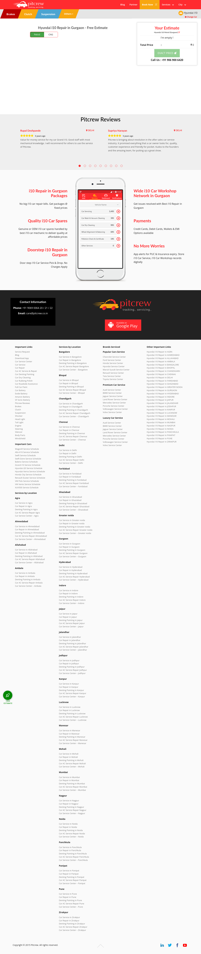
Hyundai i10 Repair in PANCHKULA (163, 432)
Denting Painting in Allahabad (29, 556)
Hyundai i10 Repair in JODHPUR (161, 406)
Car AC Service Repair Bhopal (72, 389)
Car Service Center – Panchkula (73, 860)
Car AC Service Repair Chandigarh (74, 413)
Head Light (20, 419)
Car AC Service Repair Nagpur (72, 810)
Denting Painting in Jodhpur (72, 666)
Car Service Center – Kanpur (72, 696)
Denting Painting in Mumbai (72, 783)
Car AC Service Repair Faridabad (74, 483)
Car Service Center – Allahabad (29, 562)
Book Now (149, 4)
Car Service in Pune (68, 893)
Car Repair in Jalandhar (69, 640)
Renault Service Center (113, 372)
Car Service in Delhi (68, 450)
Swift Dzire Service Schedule (28, 458)
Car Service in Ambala (25, 573)
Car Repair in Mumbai (69, 780)
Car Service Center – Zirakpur (72, 930)
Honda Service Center (113, 363)
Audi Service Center (112, 389)
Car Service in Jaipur (68, 613)
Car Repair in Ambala (25, 576)
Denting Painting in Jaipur (71, 620)
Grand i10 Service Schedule (27, 465)
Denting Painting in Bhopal (71, 386)
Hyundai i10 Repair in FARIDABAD (162, 380)
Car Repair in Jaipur (68, 617)
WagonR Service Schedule (27, 449)
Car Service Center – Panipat (72, 883)
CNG (51, 34)
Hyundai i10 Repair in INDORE (161, 396)
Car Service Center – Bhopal (72, 393)
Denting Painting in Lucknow (72, 713)
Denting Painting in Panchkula (73, 853)
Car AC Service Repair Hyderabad (74, 576)
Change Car (191, 17)
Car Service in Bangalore (70, 356)
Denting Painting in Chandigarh (73, 410)
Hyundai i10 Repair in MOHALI (161, 419)
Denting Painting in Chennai (72, 433)
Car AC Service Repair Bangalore (74, 366)
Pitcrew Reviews (100, 119)
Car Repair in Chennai (69, 430)
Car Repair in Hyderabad (70, 570)
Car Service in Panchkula (70, 847)
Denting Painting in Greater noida (74, 526)
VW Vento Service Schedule (27, 484)
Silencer (18, 432)
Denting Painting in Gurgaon (72, 550)
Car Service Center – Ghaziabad (73, 509)
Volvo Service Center (112, 412)
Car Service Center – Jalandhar (73, 649)
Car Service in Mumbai (69, 777)
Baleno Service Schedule (26, 461)
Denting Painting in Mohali (71, 760)
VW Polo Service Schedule (27, 481)
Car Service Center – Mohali (72, 766)
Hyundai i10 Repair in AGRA (159, 351)
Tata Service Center (112, 376)
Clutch (18, 409)
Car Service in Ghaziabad (70, 497)
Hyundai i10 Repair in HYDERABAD (163, 393)
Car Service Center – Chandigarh (74, 416)
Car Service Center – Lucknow (72, 720)
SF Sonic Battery (22, 399)
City (182, 4)
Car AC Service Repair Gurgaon (73, 553)
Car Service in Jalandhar (70, 637)
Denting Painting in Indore (71, 596)
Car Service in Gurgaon (69, 543)
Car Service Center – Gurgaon (72, 556)
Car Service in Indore (68, 590)
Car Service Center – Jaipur (71, 626)
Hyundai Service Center (114, 366)
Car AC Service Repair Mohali (72, 763)
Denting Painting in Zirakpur (72, 923)
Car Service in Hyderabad (70, 567)
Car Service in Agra (23, 503)
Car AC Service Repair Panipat (73, 880)
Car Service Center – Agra (27, 515)
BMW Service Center (112, 393)
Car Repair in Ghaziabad (70, 500)
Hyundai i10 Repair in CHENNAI (161, 374)
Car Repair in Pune (67, 897)
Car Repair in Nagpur (69, 803)
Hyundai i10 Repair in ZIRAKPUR (162, 441)
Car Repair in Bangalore (70, 360)
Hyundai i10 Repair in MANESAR (162, 416)
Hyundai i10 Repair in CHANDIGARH (163, 371)
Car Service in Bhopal (69, 380)
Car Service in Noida (68, 823)
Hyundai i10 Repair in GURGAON (162, 390)
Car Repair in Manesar (69, 733)
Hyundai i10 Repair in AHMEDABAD (163, 355)
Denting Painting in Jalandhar (72, 643)
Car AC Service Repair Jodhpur (73, 670)
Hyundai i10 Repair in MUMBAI (161, 422)
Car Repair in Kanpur (68, 687)
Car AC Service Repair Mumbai (73, 786)
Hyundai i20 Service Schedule (28, 468)
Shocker (19, 416)
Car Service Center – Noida (71, 836)
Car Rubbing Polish (24, 380)
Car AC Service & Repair (26, 371)
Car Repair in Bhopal (68, 383)
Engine (18, 425)
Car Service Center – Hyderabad (74, 579)
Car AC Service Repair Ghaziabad (74, 506)
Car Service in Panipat (69, 870)
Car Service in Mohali (68, 753)
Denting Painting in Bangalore (73, 363)
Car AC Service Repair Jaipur (72, 623)
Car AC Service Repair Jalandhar (73, 646)
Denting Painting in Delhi (70, 456)
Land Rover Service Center (115, 399)
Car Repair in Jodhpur (69, 663)
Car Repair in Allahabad (26, 553)
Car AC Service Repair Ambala (29, 582)
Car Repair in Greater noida (71, 523)
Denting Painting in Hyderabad (73, 573)
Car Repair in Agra (23, 506)
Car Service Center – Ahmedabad (30, 539)
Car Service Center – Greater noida (75, 533)
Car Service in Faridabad (70, 473)
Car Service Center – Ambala (28, 586)
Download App (22, 358)
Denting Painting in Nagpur (71, 807)
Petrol (37, 34)
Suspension (20, 412)
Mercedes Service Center (114, 402)
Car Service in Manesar (69, 730)
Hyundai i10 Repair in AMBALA (161, 361)
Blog (122, 4)
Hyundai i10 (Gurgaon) (167, 32)
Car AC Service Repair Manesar (73, 740)
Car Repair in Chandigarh (70, 406)
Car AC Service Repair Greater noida (75, 530)
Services (168, 4)
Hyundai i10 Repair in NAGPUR (161, 425)
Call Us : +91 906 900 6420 (167, 60)
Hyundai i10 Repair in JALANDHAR (162, 403)
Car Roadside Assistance (26, 383)
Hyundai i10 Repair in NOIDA (160, 428)
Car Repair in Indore (68, 593)
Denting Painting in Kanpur (71, 690)
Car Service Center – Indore (71, 603)
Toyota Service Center (113, 379)
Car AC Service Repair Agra (27, 512)
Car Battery (20, 390)
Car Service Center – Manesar (72, 743)
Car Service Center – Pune (71, 906)
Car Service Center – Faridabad (73, 486)
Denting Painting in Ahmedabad (30, 532)
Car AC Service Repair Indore (72, 600)
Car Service (20, 364)
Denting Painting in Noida (71, 830)
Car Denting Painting (24, 374)
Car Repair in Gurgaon (69, 546)
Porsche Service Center (113, 405)
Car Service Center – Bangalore (73, 369)
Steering (19, 428)
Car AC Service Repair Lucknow (73, 716)
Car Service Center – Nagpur (72, 813)
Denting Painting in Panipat (71, 877)
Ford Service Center (112, 360)
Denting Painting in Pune (70, 900)
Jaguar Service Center (113, 396)
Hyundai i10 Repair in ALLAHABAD (163, 358)
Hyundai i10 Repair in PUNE (160, 438)
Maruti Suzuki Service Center (116, 369)
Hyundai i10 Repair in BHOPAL (161, 367)
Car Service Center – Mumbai (72, 790)
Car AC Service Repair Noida (72, 833)
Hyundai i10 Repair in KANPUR (161, 409)
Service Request (22, 351)
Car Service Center (23, 361)
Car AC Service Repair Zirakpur (73, 926)
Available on (122, 324)
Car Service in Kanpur (69, 683)
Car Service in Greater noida (72, 520)
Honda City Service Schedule (28, 474)
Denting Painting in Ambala (27, 579)
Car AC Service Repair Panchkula (74, 856)
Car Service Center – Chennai (72, 439)
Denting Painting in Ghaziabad (73, 503)
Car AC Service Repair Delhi (71, 459)
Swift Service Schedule (25, 455)
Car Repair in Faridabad (70, 476)
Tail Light (19, 422)
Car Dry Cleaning (23, 377)
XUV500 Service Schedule (27, 487)
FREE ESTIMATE (8, 702)
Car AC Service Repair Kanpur (72, 693)
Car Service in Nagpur (69, 800)
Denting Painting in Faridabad (73, 480)
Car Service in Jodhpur (69, 660)
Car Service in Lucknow (69, 707)
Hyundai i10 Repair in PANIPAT (161, 435)
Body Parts (20, 435)
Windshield (20, 438)
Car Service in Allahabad (26, 549)
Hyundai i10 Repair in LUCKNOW (162, 412)
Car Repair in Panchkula (70, 850)
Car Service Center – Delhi (71, 463)
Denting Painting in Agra (26, 509)
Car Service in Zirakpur (69, 917)
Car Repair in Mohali (68, 757)
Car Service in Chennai (69, 426)
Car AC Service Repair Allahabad (30, 559)
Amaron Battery (22, 396)
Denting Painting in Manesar (72, 736)
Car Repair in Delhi (67, 453)
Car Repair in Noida (68, 827)
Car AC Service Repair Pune (71, 903)
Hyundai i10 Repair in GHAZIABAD (162, 383)
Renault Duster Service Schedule (30, 477)
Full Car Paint (21, 387)
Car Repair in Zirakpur (69, 920)
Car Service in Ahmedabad (27, 526)
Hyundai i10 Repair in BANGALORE (163, 364)
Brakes (18, 406)
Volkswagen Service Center (115, 409)
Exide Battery (21, 393)
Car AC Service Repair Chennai (73, 436)
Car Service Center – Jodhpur (72, 673)
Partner (133, 4)
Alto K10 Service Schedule (27, 452)
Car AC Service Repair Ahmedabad (31, 536)
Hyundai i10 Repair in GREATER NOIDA (165, 387)
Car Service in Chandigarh (71, 403)
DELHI (91, 130)
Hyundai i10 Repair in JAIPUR (160, 399)
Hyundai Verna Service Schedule (30, 471)
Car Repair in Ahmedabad (27, 529)
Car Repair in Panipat (69, 873)
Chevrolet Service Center (114, 356)
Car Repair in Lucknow (69, 710)
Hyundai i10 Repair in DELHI (160, 377)
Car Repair (20, 367)
